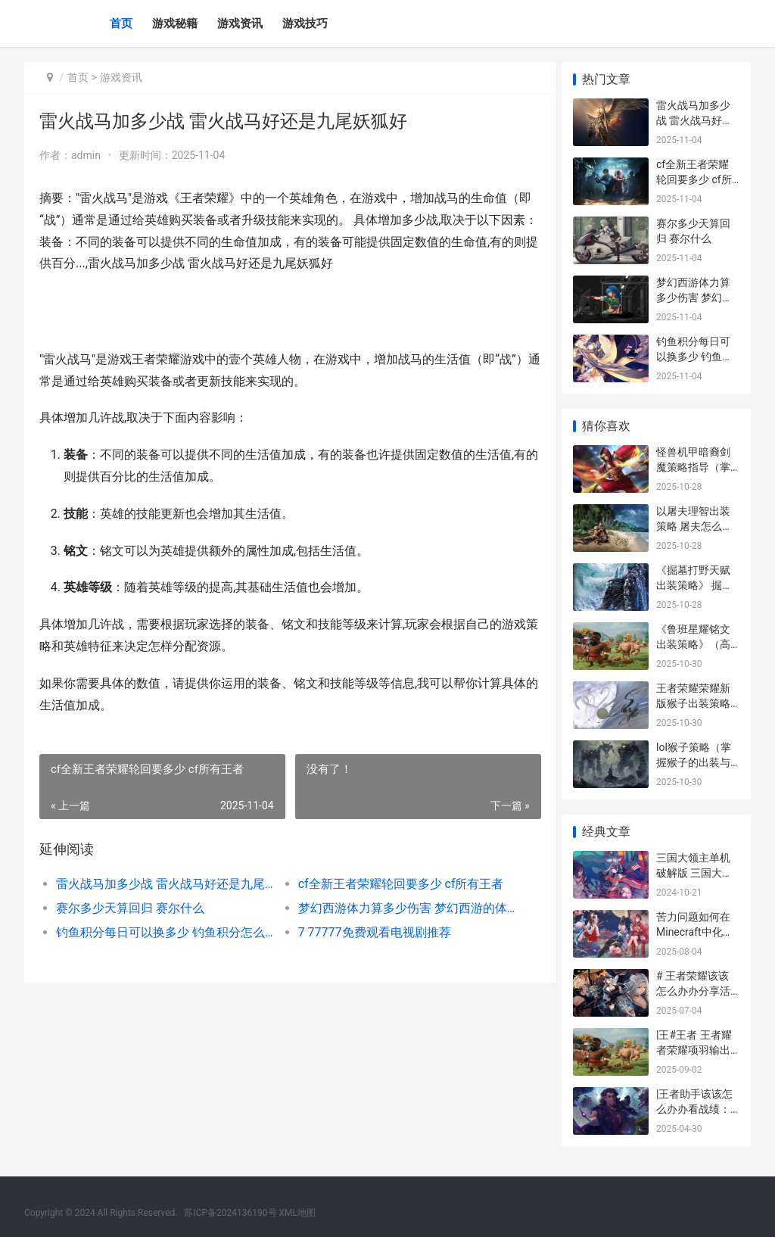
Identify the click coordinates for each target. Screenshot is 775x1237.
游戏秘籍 (175, 23)
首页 (121, 23)
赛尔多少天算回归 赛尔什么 (130, 908)
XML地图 (297, 1212)
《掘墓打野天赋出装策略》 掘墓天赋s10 (694, 585)
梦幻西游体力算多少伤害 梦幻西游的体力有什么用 (399, 908)
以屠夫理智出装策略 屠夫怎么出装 (694, 526)
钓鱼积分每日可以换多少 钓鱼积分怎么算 (162, 932)
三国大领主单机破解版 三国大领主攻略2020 (694, 872)
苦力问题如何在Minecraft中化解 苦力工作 (694, 931)
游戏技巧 (305, 23)
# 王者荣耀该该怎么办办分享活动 (693, 990)
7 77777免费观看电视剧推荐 (369, 932)
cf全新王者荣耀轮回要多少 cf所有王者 (396, 884)
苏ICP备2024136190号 (230, 1212)
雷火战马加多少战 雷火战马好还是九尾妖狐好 (162, 884)
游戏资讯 (240, 23)
